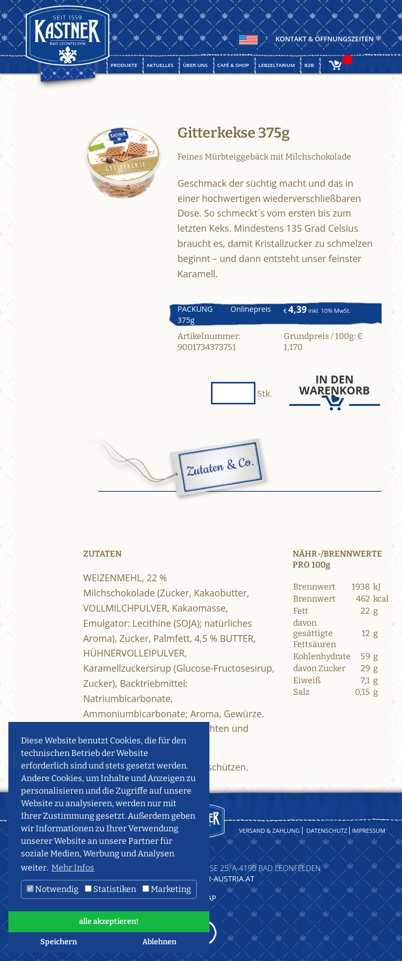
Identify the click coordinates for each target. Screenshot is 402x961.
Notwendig (53, 889)
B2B (309, 65)
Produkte (123, 65)
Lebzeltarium (277, 65)
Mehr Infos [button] (72, 868)
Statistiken (110, 889)
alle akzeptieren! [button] (109, 921)
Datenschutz (326, 830)
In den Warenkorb (334, 385)
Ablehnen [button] (159, 941)
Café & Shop (233, 65)
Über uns (195, 65)
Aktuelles (160, 65)
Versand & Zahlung (269, 830)
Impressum (368, 830)
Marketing (166, 889)
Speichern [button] (58, 941)
